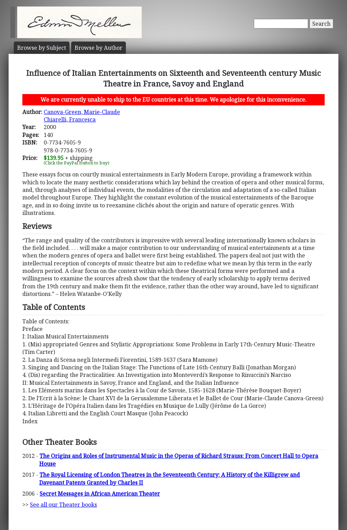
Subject (41, 47)
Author (98, 47)
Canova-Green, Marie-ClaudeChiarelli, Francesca (82, 115)
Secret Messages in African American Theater (100, 493)
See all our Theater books (63, 504)
